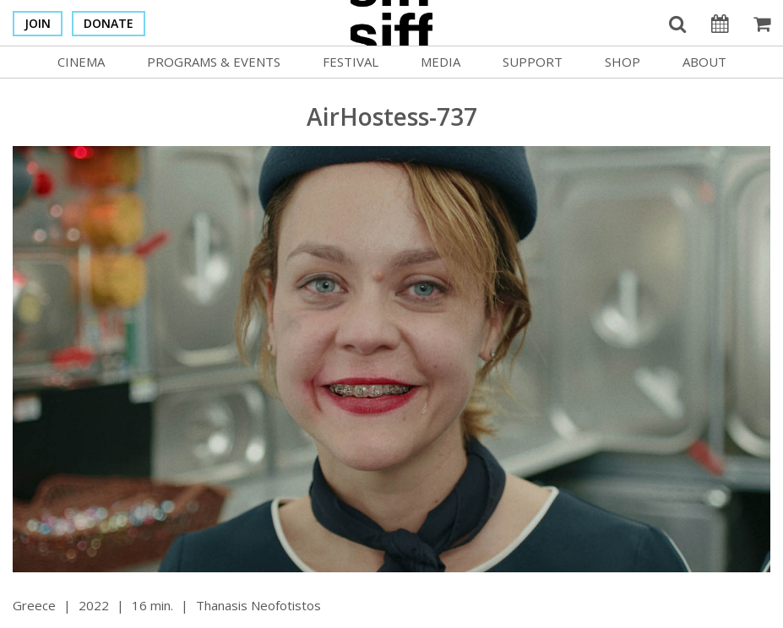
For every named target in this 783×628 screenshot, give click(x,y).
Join (37, 23)
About (704, 61)
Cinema (81, 61)
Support (533, 61)
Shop (622, 61)
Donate (108, 23)
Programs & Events (213, 61)
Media (440, 61)
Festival (350, 61)
